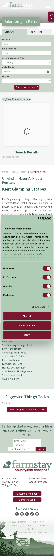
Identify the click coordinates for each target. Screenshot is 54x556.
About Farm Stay (38, 481)
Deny (27, 335)
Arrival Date (8, 67)
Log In (27, 529)
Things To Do (9, 485)
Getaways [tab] (9, 31)
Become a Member (27, 493)
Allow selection (27, 325)
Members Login (27, 499)
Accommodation (10, 478)
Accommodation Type (13, 58)
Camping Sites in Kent (14, 352)
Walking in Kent (10, 378)
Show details (38, 307)
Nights (5, 76)
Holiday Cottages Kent (14, 367)
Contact (41, 525)
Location (6, 39)
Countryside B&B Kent (14, 356)
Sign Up (40, 449)
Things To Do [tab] (35, 31)
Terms (29, 525)
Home (5, 171)
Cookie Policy (14, 525)
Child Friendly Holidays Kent (17, 371)
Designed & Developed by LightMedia (29, 532)
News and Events (38, 478)
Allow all (27, 316)
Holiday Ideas (9, 48)
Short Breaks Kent (12, 375)
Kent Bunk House (11, 348)
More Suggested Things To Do (27, 409)
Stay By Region (19, 171)
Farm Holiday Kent (12, 363)
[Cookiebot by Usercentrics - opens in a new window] (38, 219)
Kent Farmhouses (11, 360)
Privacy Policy (38, 521)
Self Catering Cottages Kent (17, 345)
